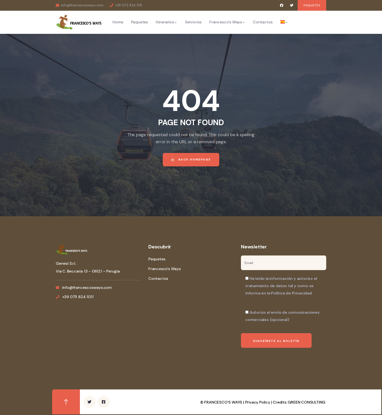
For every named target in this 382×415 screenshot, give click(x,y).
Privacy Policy (257, 402)
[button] (312, 5)
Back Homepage (191, 159)
